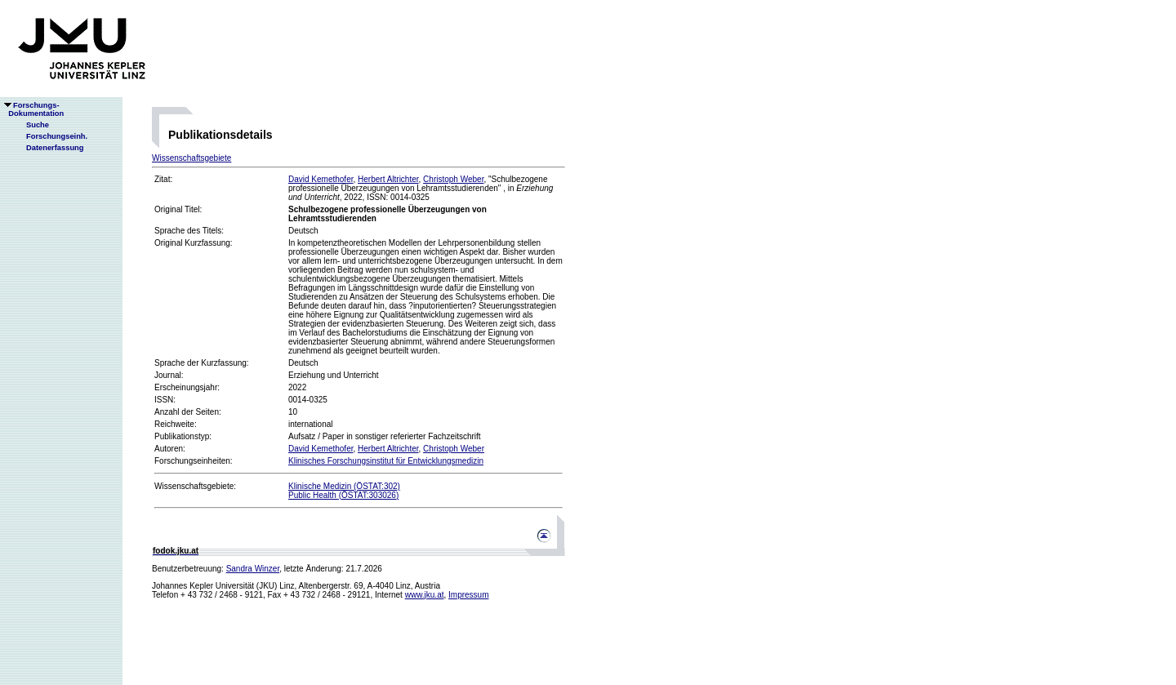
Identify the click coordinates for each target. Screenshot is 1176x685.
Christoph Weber (453, 179)
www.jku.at (424, 594)
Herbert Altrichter (388, 179)
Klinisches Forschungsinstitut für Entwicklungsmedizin (385, 460)
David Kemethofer (321, 179)
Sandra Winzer (253, 568)
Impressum (468, 594)
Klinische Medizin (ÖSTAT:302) (344, 486)
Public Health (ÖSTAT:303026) (343, 495)
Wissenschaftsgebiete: (195, 486)
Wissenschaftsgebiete (191, 157)
